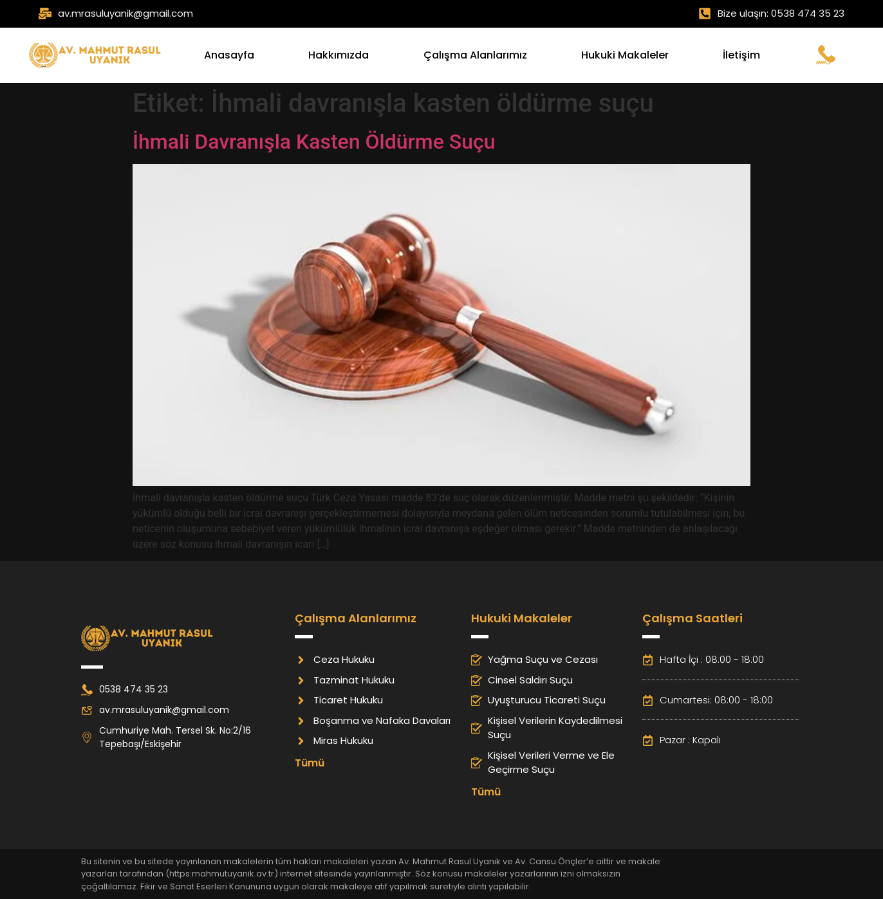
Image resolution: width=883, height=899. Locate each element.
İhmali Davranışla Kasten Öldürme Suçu (314, 141)
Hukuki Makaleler (625, 55)
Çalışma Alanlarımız (475, 55)
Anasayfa (229, 55)
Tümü (309, 762)
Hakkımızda (338, 55)
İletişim (741, 55)
